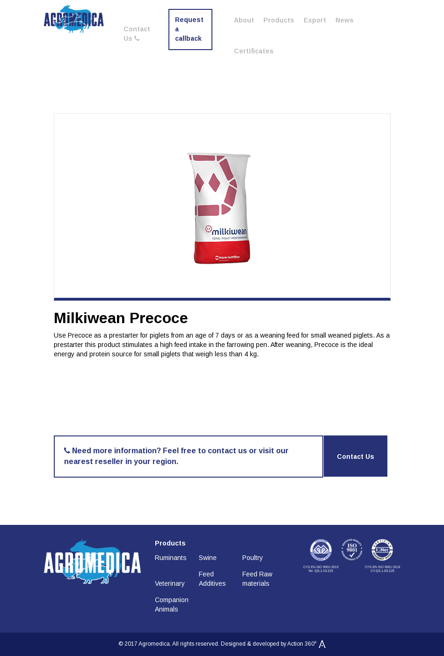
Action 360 (306, 644)
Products (278, 20)
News (344, 20)
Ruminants (171, 557)
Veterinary (170, 583)
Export (315, 20)
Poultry (252, 557)
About (244, 20)
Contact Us (137, 33)
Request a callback (189, 29)
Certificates (254, 51)
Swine (208, 557)
